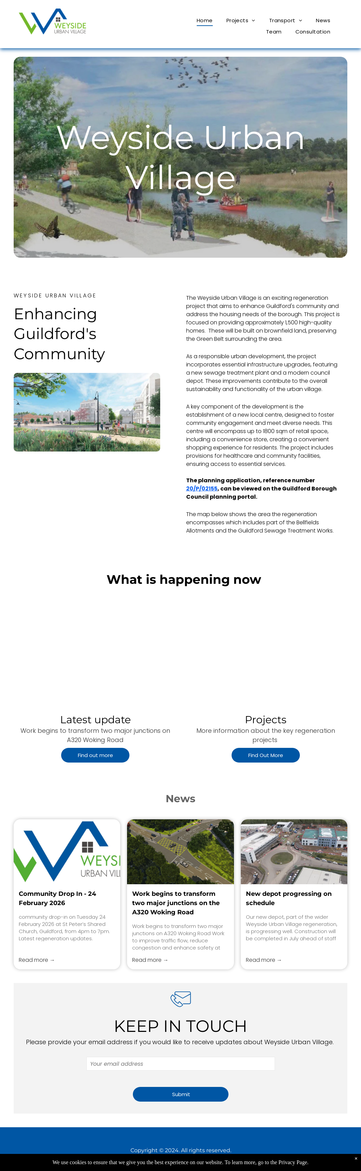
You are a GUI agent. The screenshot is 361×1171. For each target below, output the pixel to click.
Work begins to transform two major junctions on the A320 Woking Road (176, 903)
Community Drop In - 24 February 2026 (57, 898)
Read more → (37, 960)
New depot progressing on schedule (289, 898)
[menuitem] (205, 20)
